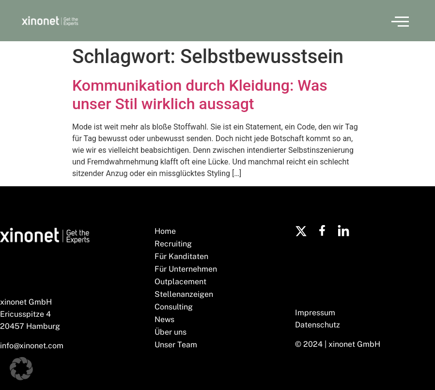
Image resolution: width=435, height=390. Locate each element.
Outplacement (180, 281)
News (164, 319)
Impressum (315, 312)
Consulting (174, 306)
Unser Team (176, 344)
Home (165, 231)
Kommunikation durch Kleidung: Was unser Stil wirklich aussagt (199, 94)
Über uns (170, 332)
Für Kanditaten (181, 256)
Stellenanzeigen (184, 294)
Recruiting (173, 243)
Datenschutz (317, 324)
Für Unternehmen (186, 269)
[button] (400, 21)
